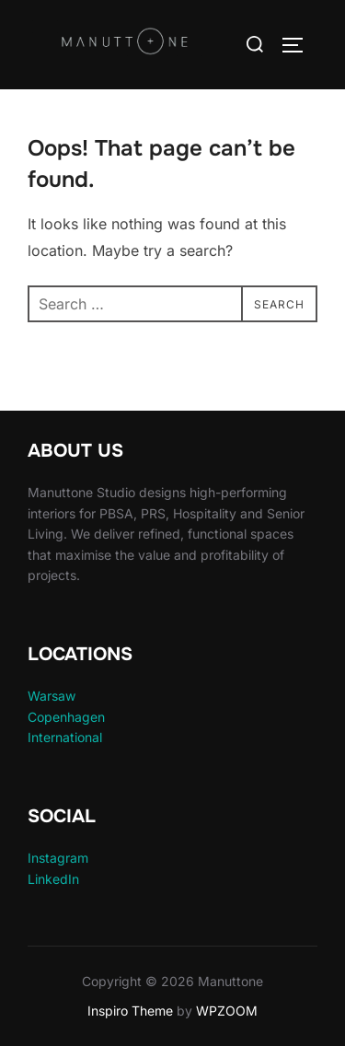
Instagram (58, 858)
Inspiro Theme (130, 1010)
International (65, 737)
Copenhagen (66, 717)
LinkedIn (53, 879)
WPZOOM (227, 1010)
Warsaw (51, 695)
